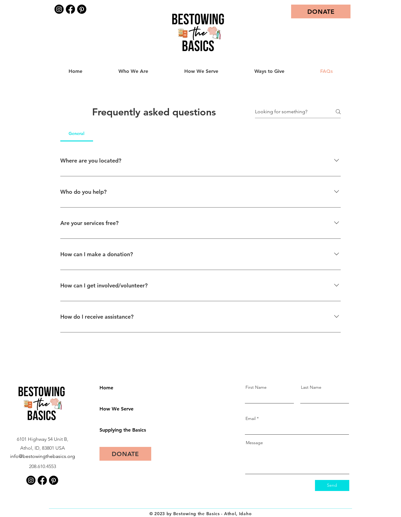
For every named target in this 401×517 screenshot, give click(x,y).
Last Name (311, 387)
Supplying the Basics (121, 430)
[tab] (76, 133)
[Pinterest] (81, 9)
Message (254, 442)
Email (250, 418)
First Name (256, 387)
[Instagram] (59, 9)
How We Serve (116, 409)
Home (106, 388)
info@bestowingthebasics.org (42, 456)
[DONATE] (320, 11)
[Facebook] (70, 9)
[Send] (332, 485)
